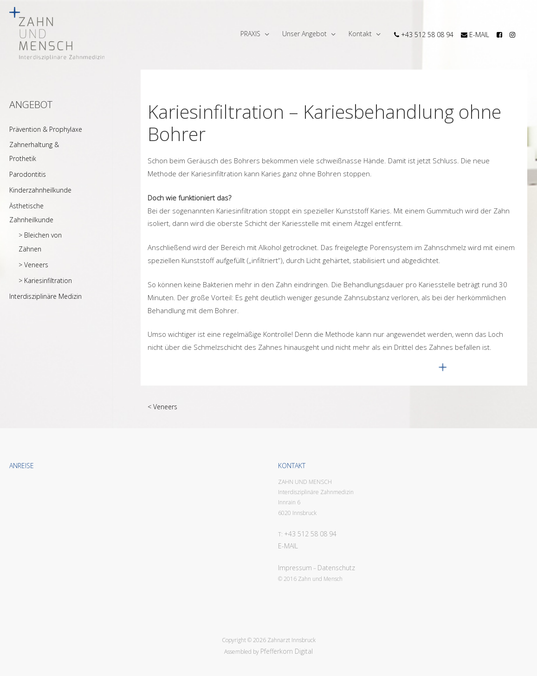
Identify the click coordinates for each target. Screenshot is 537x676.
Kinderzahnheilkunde (40, 190)
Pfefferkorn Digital (286, 651)
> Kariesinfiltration (45, 280)
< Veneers (162, 406)
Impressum (295, 567)
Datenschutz (336, 567)
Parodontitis (27, 174)
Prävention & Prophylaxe (45, 129)
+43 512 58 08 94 (310, 533)
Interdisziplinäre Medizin (45, 296)
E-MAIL (288, 545)
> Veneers (33, 264)
